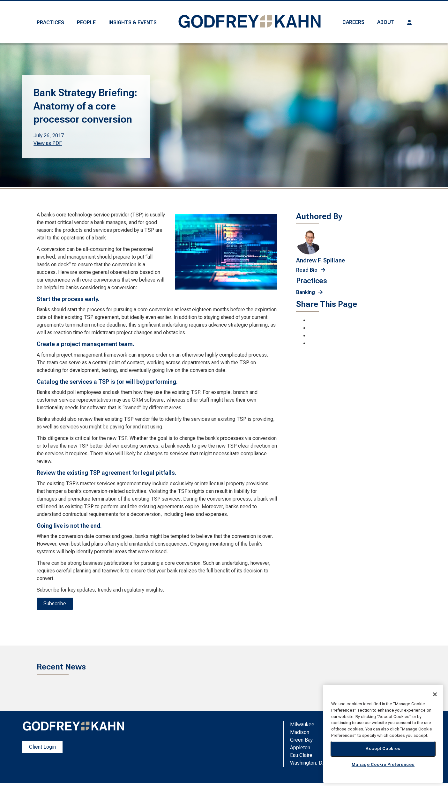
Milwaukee (302, 725)
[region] (383, 734)
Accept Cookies (383, 748)
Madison (299, 732)
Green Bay (301, 740)
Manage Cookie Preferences (383, 764)
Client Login (42, 747)
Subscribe (54, 604)
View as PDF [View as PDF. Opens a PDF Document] (48, 143)
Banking (305, 292)
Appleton (300, 747)
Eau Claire (301, 755)
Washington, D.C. (309, 763)
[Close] (435, 694)
